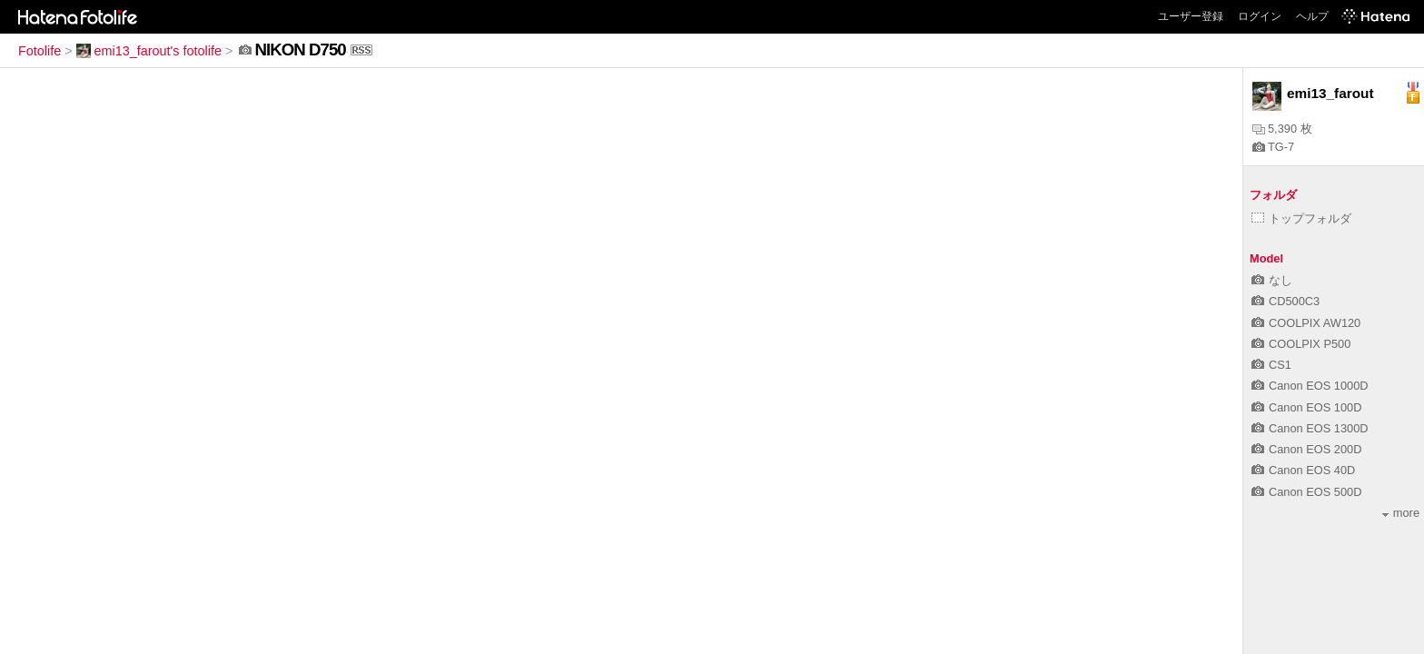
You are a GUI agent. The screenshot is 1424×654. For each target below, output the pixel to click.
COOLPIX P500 (1300, 344)
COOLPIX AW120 (1305, 323)
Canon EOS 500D (1306, 492)
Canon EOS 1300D (1310, 428)
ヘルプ (1312, 16)
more (1400, 513)
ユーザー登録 (1190, 16)
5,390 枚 (1282, 128)
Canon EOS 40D (1303, 470)
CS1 (1271, 365)
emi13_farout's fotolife (149, 51)
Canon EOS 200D (1306, 449)
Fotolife (39, 51)
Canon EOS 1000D (1310, 385)
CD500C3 (1285, 301)
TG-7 (1273, 147)
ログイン (1259, 16)
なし (1271, 280)
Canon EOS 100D (1306, 407)
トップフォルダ (1301, 218)
